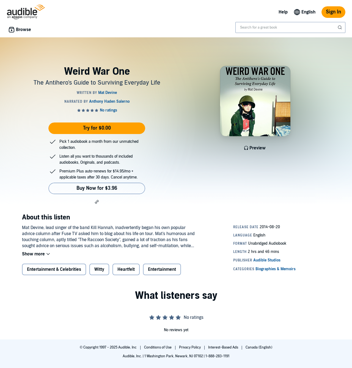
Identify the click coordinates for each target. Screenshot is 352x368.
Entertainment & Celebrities (54, 269)
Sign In (333, 12)
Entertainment (162, 269)
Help (283, 12)
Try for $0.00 (97, 128)
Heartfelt (126, 269)
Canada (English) (259, 347)
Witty (99, 269)
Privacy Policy (190, 347)
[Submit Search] (340, 27)
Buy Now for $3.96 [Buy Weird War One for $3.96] (96, 188)
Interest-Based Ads (223, 347)
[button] (97, 201)
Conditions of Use (158, 347)
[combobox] (290, 27)
